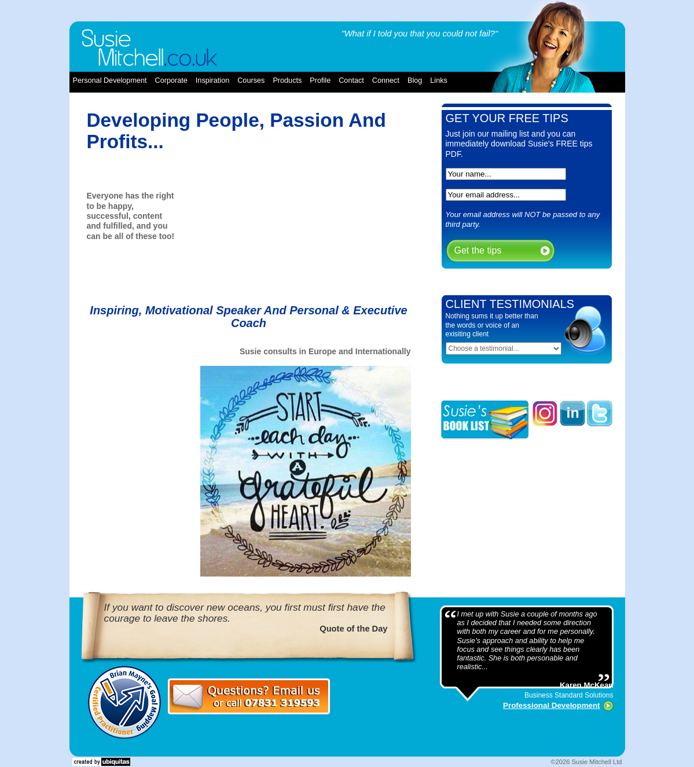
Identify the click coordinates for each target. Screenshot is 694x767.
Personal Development (110, 80)
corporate (171, 80)
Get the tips (478, 250)
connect (385, 80)
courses (251, 80)
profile (320, 80)
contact (351, 80)
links (438, 80)
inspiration (212, 80)
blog (414, 80)
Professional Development (551, 705)
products (287, 80)
